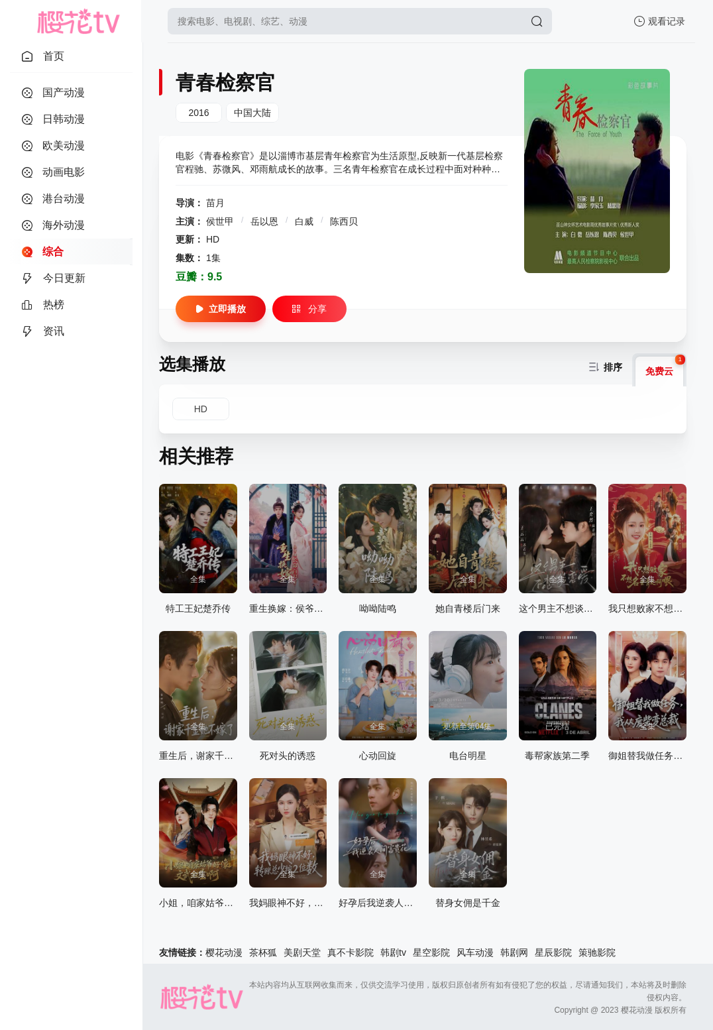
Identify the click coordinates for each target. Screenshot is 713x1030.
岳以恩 (265, 221)
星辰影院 (553, 952)
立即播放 (220, 309)
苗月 (215, 203)
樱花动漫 (224, 952)
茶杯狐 (263, 952)
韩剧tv (393, 952)
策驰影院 (597, 952)
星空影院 (431, 952)
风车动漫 (475, 952)
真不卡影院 (350, 952)
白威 (305, 221)
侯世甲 (221, 221)
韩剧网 (514, 952)
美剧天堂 (302, 952)
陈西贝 (344, 221)
